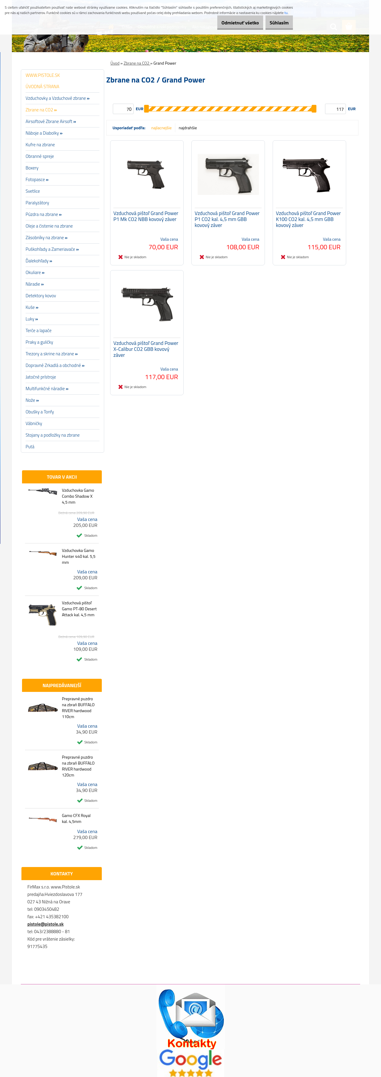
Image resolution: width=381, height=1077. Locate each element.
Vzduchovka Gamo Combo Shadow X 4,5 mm (78, 496)
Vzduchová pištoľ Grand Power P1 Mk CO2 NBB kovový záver (145, 219)
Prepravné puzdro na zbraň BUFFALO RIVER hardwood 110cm (78, 708)
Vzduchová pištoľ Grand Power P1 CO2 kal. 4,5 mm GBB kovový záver (227, 222)
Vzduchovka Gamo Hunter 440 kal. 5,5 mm (79, 556)
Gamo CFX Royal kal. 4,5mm (76, 818)
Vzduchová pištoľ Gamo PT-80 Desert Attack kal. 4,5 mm (79, 609)
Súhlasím (275, 22)
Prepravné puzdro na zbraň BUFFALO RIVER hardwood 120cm (78, 766)
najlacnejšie (161, 127)
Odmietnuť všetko (230, 22)
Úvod (114, 63)
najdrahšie (188, 127)
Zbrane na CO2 (137, 63)
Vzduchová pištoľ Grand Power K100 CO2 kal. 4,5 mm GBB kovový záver (308, 222)
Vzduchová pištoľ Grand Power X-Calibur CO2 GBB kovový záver (145, 355)
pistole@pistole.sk (45, 924)
